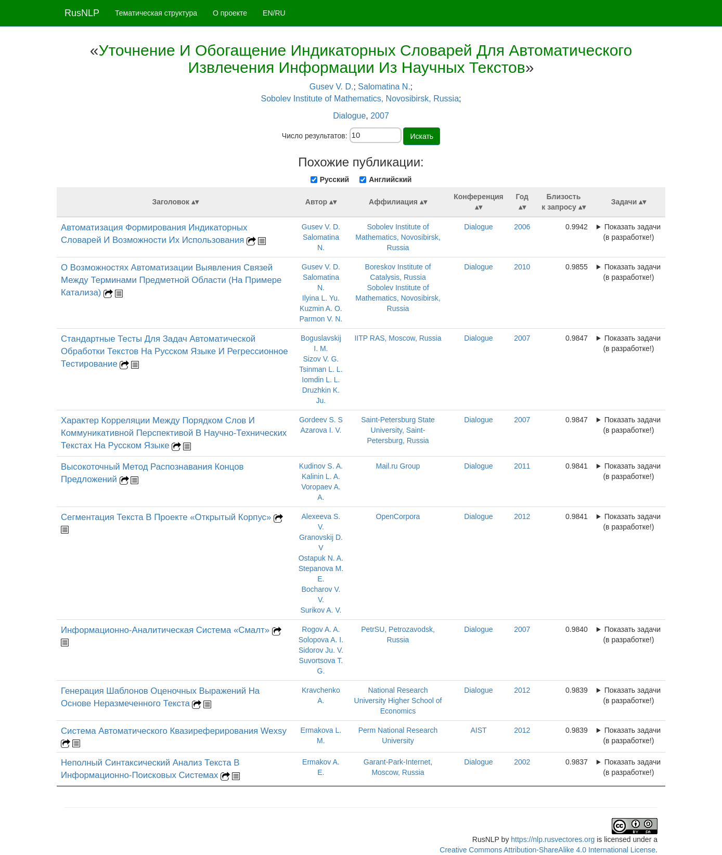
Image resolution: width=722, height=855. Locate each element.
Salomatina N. (384, 86)
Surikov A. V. (320, 610)
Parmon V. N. (321, 319)
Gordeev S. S (321, 420)
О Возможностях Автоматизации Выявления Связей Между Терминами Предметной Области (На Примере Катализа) (171, 280)
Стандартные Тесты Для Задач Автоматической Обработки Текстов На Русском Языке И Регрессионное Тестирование (174, 351)
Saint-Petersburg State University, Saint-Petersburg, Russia (398, 430)
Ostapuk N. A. (321, 558)
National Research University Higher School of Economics (398, 700)
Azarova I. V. (320, 430)
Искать (421, 136)
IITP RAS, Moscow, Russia (397, 338)
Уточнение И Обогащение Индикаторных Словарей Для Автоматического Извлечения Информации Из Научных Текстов (365, 59)
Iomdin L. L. (321, 379)
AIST (478, 730)
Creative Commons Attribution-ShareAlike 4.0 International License (547, 850)
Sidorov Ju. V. (321, 650)
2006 (522, 227)
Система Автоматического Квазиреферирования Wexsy (174, 731)
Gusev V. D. (332, 86)
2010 (522, 267)
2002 (522, 762)
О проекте (230, 13)
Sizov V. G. (321, 359)
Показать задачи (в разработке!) (632, 232)
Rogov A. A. (321, 629)
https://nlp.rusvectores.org (553, 839)
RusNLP (82, 13)
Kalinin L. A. (321, 476)
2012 (522, 516)
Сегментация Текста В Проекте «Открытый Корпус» (167, 517)
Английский (390, 179)
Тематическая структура (156, 13)
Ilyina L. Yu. (321, 298)
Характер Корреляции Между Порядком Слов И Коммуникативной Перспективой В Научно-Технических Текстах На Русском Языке (174, 433)
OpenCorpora (398, 516)
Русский (335, 179)
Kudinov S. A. (321, 466)
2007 (379, 115)
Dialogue (349, 115)
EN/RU (274, 13)
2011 (522, 466)
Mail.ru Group (398, 466)
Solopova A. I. (321, 640)
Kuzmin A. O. (321, 308)
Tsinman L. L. (320, 369)
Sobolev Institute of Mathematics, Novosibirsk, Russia (360, 98)
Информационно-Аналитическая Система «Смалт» (166, 630)
